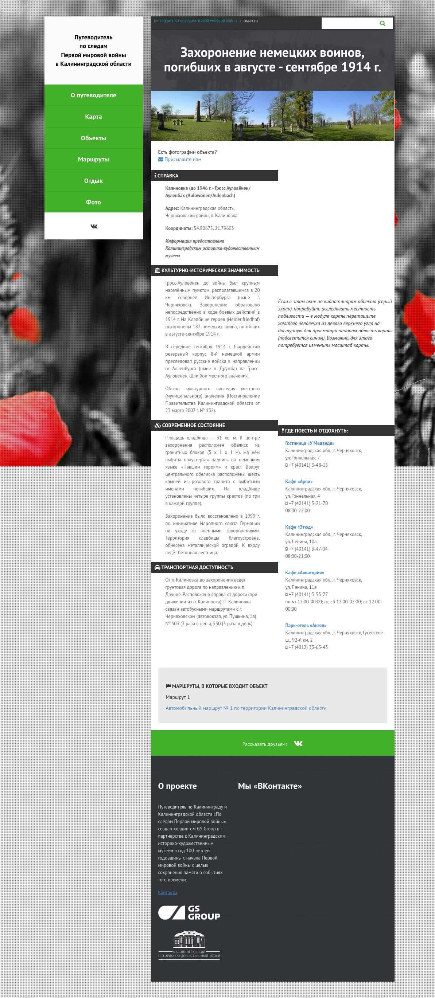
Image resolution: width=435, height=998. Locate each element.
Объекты (251, 21)
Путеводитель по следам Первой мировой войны (195, 21)
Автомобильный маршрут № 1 (246, 708)
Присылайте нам (180, 159)
